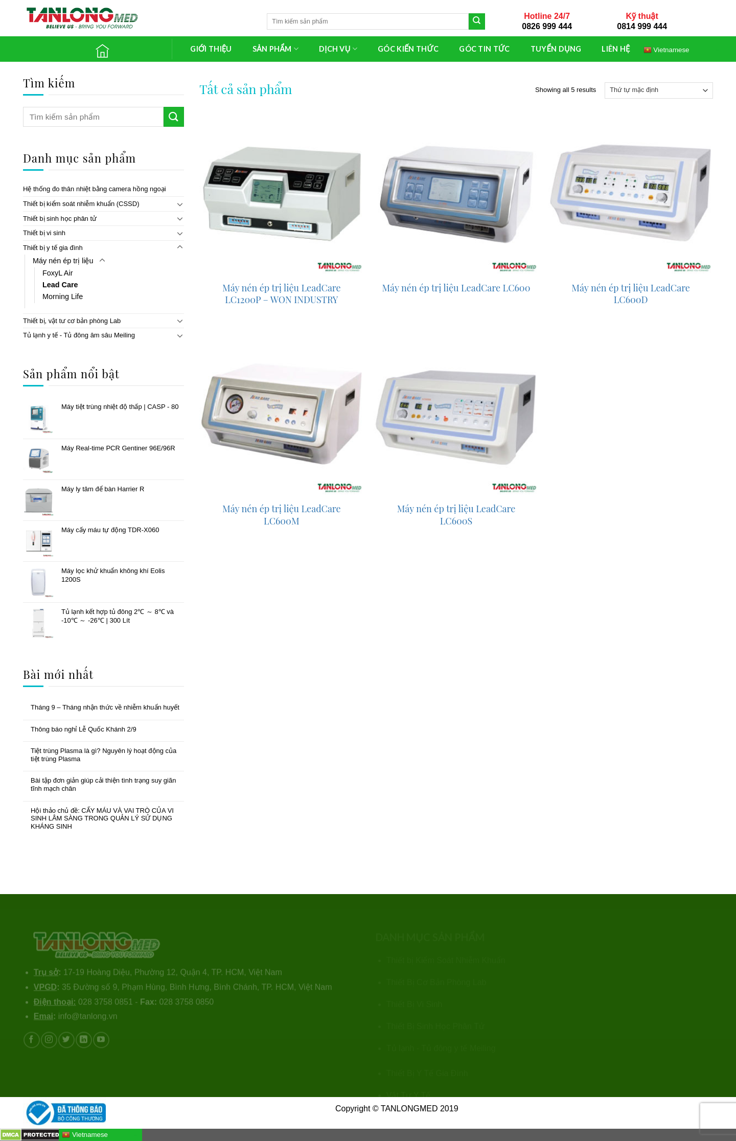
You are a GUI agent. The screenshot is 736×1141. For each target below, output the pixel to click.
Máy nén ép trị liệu (63, 261)
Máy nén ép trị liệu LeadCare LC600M (281, 515)
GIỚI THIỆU (211, 48)
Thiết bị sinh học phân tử (60, 218)
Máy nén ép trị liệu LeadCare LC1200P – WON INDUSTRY (281, 294)
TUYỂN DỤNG (556, 48)
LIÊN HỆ (616, 48)
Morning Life (62, 296)
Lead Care (60, 285)
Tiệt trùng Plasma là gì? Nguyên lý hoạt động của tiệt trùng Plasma (103, 755)
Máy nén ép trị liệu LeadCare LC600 (456, 288)
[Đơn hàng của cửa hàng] (659, 90)
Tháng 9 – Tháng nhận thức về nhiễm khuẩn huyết (105, 707)
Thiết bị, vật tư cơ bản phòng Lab (72, 321)
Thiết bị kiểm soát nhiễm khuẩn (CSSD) (81, 204)
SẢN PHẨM (275, 49)
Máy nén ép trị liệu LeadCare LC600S (456, 515)
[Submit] (477, 21)
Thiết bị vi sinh (44, 233)
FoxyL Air (57, 273)
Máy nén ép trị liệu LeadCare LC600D (630, 294)
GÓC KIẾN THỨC (408, 48)
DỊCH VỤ (338, 49)
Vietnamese (666, 49)
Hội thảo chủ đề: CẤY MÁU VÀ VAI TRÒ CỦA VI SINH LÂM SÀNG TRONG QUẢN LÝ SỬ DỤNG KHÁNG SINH (102, 818)
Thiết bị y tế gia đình (53, 248)
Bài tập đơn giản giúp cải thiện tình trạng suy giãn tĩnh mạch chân (103, 784)
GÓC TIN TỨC (484, 48)
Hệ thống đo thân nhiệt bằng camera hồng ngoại (94, 189)
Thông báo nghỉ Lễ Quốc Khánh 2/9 (83, 729)
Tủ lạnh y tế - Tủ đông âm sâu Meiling (79, 335)
